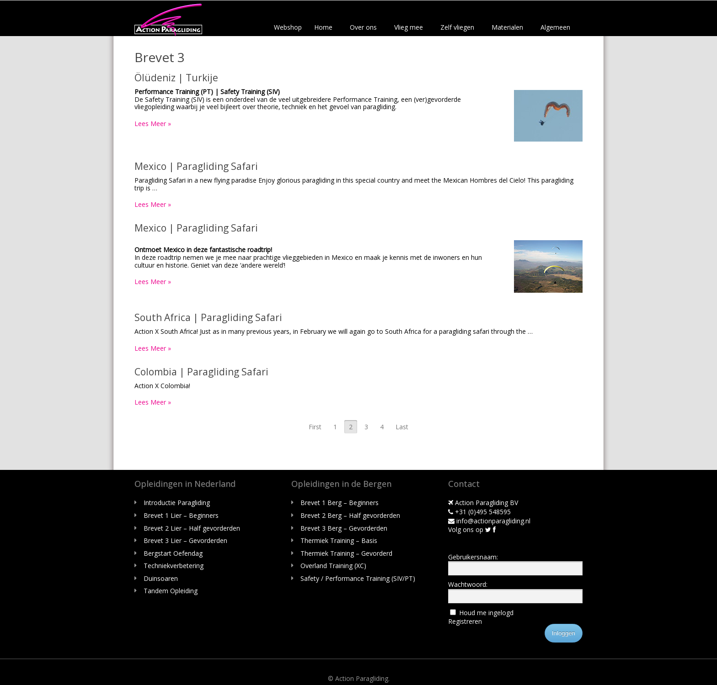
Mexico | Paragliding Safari (196, 166)
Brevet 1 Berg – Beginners (339, 502)
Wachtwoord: (467, 584)
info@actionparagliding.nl (489, 520)
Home (323, 27)
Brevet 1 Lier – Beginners (181, 515)
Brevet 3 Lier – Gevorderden (185, 540)
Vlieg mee (408, 27)
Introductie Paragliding (177, 502)
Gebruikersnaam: (473, 557)
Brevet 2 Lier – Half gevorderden (192, 528)
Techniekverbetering (173, 565)
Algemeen (555, 27)
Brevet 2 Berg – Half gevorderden (350, 515)
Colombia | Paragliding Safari (201, 371)
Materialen (507, 27)
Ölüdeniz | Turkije (176, 77)
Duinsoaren (161, 578)
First (315, 426)
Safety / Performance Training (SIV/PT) (357, 578)
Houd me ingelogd (486, 612)
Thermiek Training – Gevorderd (346, 553)
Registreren (465, 621)
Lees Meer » (152, 123)
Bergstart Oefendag (173, 553)
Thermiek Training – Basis (338, 540)
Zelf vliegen (457, 27)
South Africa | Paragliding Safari (208, 317)
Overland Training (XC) (333, 565)
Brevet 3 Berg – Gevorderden (343, 528)
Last (402, 426)
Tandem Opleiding (171, 590)
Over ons (363, 27)
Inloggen (563, 633)
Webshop (288, 27)
